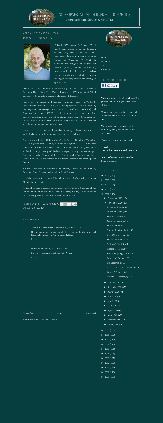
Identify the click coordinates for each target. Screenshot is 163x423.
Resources (106, 69)
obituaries (38, 208)
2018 (107, 334)
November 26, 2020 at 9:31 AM (69, 227)
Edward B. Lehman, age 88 (119, 276)
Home (60, 312)
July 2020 (112, 296)
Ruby (34, 248)
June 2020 (113, 301)
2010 (107, 372)
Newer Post (28, 312)
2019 (107, 330)
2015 (107, 348)
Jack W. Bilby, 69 (115, 225)
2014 (107, 353)
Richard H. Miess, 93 (117, 248)
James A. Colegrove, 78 (118, 216)
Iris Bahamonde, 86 (116, 262)
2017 (107, 339)
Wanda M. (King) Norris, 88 (120, 253)
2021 (107, 189)
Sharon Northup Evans (117, 239)
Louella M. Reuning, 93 (118, 258)
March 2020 (113, 315)
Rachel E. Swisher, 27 (117, 207)
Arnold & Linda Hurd (42, 227)
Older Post (91, 312)
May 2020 (113, 305)
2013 (107, 358)
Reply (34, 239)
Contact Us (106, 65)
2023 (107, 180)
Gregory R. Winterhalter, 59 (120, 230)
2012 (107, 362)
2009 (107, 376)
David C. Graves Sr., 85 (118, 234)
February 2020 (115, 319)
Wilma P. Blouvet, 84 (117, 272)
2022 (107, 184)
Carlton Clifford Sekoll (117, 244)
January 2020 (114, 324)
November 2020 (115, 202)
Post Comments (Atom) (46, 319)
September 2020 (115, 287)
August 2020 (114, 291)
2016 (107, 344)
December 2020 (115, 198)
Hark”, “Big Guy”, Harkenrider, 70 (123, 267)
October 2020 (114, 282)
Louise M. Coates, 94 (117, 211)
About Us (105, 61)
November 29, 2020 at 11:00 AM (53, 248)
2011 (107, 367)
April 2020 (113, 310)
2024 (107, 175)
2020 (107, 194)
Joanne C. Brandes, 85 (117, 220)
